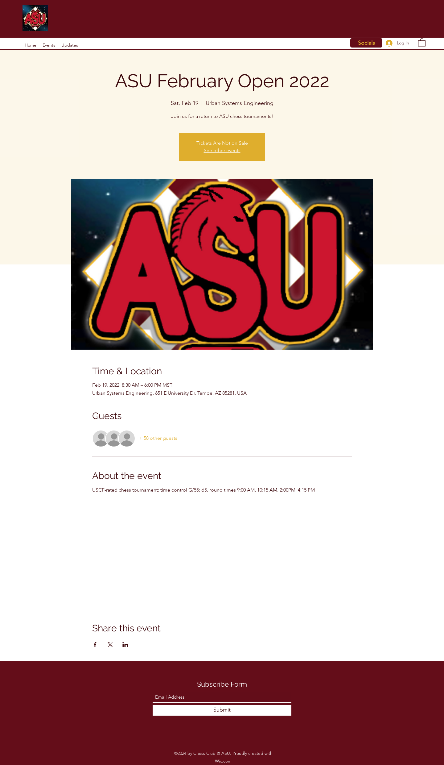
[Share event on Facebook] (95, 644)
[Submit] (222, 710)
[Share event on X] (110, 644)
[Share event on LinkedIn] (125, 644)
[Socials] (366, 43)
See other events (222, 150)
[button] (422, 42)
